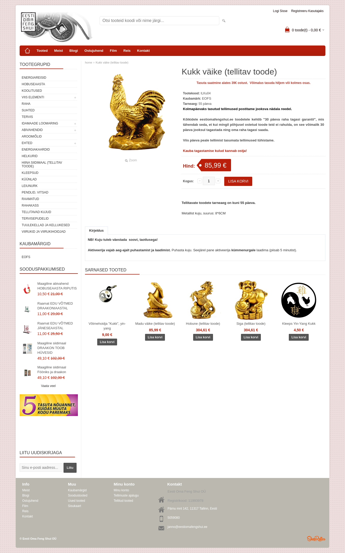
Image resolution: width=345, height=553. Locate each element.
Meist (58, 51)
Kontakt (143, 51)
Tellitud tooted (123, 501)
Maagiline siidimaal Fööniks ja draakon (51, 369)
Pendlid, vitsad (35, 192)
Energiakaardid (36, 149)
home (88, 62)
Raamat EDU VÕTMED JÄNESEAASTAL (55, 325)
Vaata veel (48, 386)
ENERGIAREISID (34, 77)
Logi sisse (280, 11)
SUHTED (28, 110)
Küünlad (29, 179)
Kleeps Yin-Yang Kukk (299, 324)
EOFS (26, 257)
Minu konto (121, 490)
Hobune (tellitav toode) (203, 324)
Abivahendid (32, 130)
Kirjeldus (96, 230)
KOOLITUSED (32, 91)
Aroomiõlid (32, 136)
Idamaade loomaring (40, 123)
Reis (126, 51)
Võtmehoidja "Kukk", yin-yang (107, 326)
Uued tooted (76, 501)
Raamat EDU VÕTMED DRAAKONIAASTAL (55, 305)
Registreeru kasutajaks (307, 11)
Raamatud (30, 199)
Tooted (42, 51)
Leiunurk (30, 186)
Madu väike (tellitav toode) (155, 324)
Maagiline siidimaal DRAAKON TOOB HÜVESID (51, 348)
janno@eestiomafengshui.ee (187, 527)
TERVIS (27, 117)
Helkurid (30, 156)
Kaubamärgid (77, 490)
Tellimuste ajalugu (126, 495)
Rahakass (30, 205)
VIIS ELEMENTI (33, 97)
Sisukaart (74, 506)
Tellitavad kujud (36, 212)
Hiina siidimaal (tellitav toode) (42, 164)
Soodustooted (77, 495)
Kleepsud (30, 173)
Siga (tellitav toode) (250, 324)
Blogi (74, 51)
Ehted (27, 143)
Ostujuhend (93, 51)
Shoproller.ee (316, 538)
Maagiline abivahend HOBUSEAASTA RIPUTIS (57, 286)
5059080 (174, 518)
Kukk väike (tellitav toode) (112, 62)
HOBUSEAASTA (33, 84)
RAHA (26, 104)
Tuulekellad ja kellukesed (46, 225)
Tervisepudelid (35, 218)
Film (113, 51)
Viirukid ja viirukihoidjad (44, 231)
